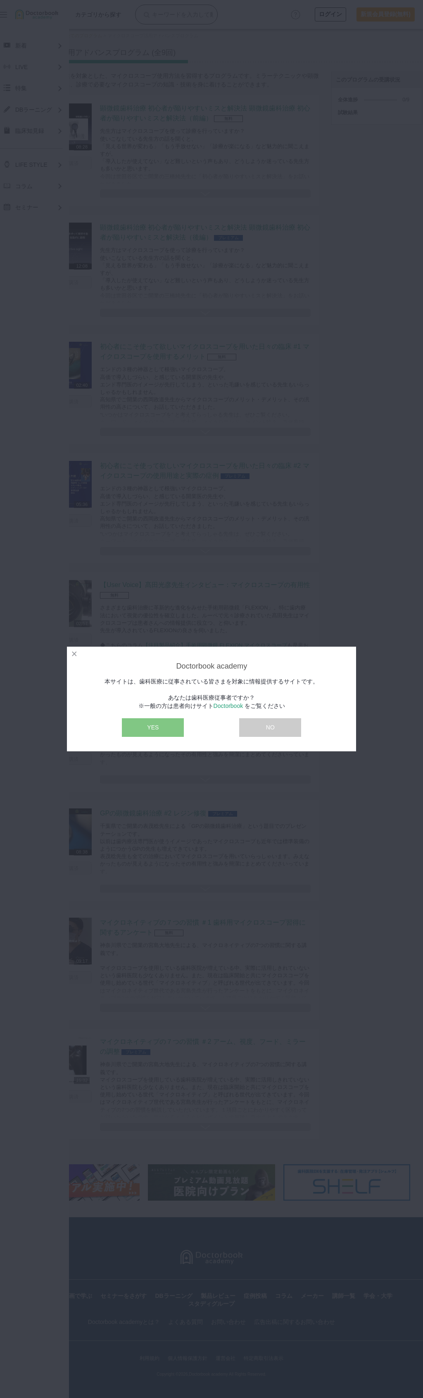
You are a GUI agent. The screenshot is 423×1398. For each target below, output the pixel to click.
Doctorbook (228, 706)
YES (153, 727)
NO (270, 727)
